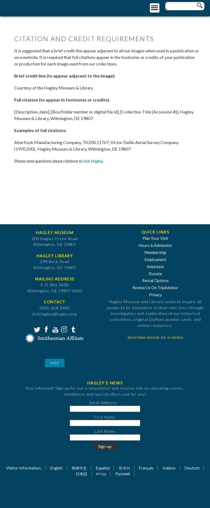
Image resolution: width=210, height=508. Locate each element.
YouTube (55, 329)
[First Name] (105, 423)
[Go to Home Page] (27, 7)
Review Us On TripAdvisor (155, 287)
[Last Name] (105, 437)
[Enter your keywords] (185, 6)
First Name (105, 417)
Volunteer (155, 266)
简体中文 (79, 468)
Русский (122, 473)
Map (54, 363)
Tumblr (73, 329)
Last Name (105, 431)
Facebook (46, 329)
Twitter (37, 329)
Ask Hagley (93, 160)
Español (103, 468)
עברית (101, 473)
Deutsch (192, 468)
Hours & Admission (155, 245)
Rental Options (155, 280)
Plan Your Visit (155, 238)
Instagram (64, 329)
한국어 (124, 468)
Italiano (169, 468)
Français (146, 468)
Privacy (155, 294)
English (56, 468)
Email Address (103, 402)
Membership (155, 252)
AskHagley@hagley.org (54, 314)
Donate (155, 273)
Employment (155, 259)
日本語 (81, 473)
